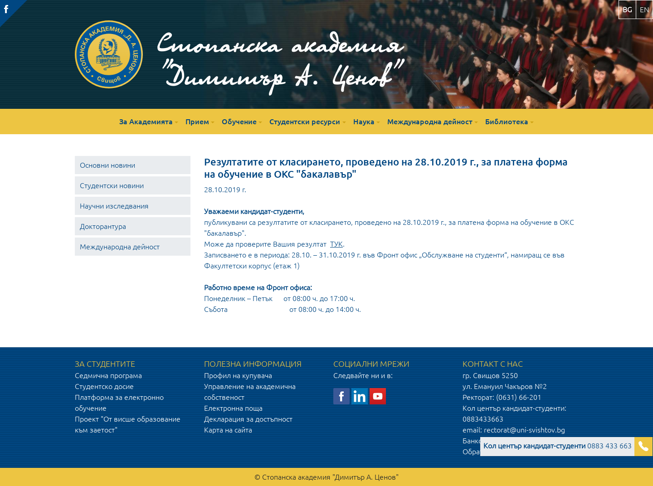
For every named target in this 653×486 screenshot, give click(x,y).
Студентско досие (104, 386)
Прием (197, 121)
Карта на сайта (228, 430)
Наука (364, 121)
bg (627, 9)
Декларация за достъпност (248, 419)
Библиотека (506, 121)
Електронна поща (233, 408)
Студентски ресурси (304, 121)
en (644, 9)
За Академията (146, 121)
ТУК (336, 244)
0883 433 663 (557, 446)
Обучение (239, 121)
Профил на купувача (238, 375)
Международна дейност (430, 121)
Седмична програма (108, 375)
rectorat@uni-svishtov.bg (524, 430)
